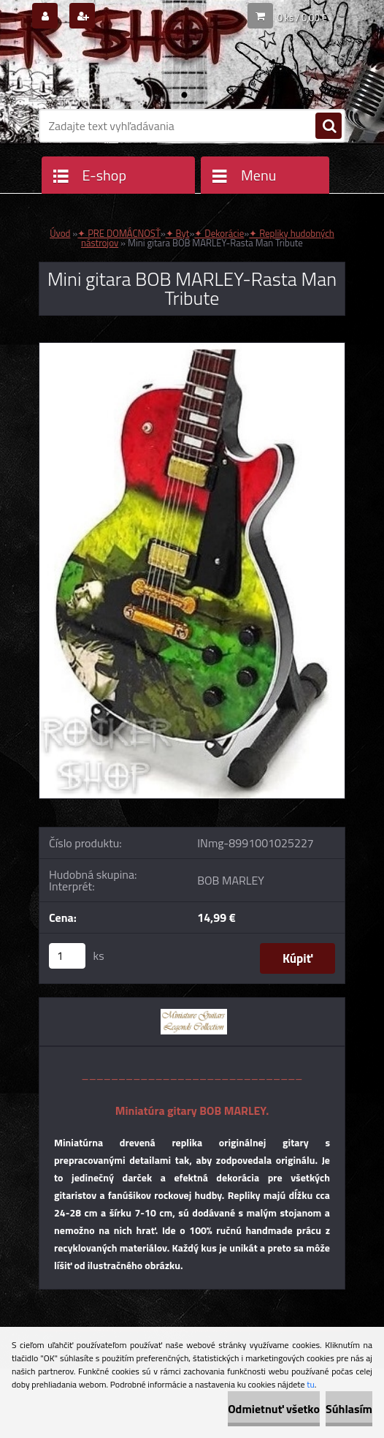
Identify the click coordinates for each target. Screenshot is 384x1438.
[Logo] (139, 70)
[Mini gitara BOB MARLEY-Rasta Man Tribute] (192, 348)
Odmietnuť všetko (274, 1409)
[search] (328, 126)
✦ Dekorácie (219, 233)
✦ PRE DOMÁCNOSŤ (118, 233)
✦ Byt (178, 233)
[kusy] (67, 956)
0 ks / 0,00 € (302, 17)
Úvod (60, 233)
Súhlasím (349, 1409)
